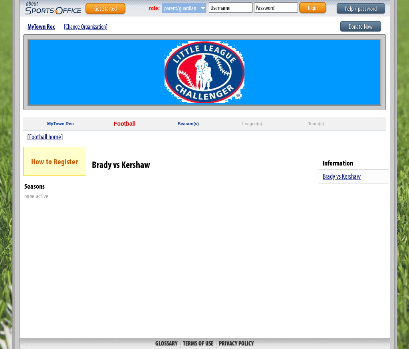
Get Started (105, 8)
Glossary (167, 343)
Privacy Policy (236, 343)
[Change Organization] (85, 26)
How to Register (54, 161)
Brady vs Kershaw (342, 176)
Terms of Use (198, 343)
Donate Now (361, 26)
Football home (45, 136)
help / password (361, 8)
